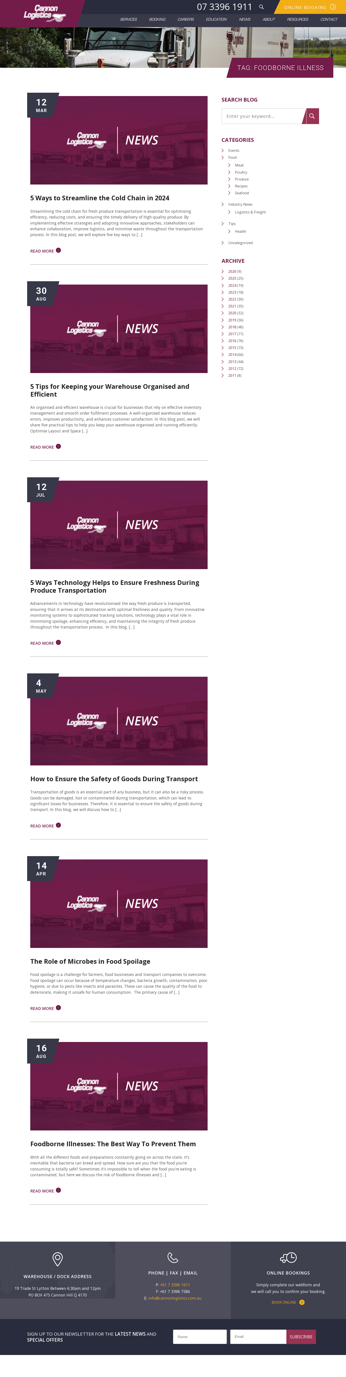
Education (216, 20)
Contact (328, 20)
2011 (233, 387)
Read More (44, 264)
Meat (240, 177)
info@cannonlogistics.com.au (175, 1318)
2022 (233, 311)
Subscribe (300, 1358)
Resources (297, 20)
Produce (243, 191)
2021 (233, 318)
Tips (232, 235)
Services (128, 20)
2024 (233, 297)
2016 (233, 353)
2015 (233, 359)
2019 (233, 332)
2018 (233, 339)
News (244, 20)
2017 (233, 346)
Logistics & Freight (251, 224)
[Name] (200, 1358)
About (269, 20)
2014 (233, 367)
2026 (233, 283)
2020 (233, 325)
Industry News (241, 216)
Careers (186, 20)
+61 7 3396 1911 (175, 1304)
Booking (157, 20)
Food (233, 169)
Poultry (242, 184)
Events (234, 162)
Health (241, 243)
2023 (233, 304)
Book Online (284, 1323)
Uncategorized (241, 255)
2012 (233, 380)
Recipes (242, 198)
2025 (233, 290)
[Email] (271, 1358)
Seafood (243, 205)
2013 (233, 373)
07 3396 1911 (223, 7)
